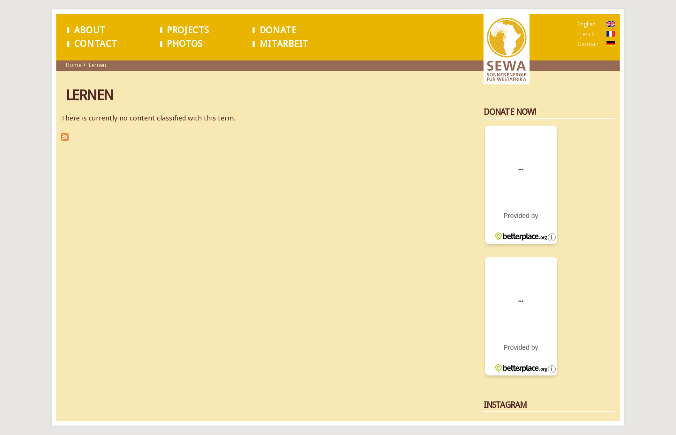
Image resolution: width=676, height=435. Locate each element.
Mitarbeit (284, 43)
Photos (185, 43)
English (586, 24)
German (588, 44)
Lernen (97, 65)
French (586, 34)
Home (73, 65)
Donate (278, 30)
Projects (188, 30)
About (90, 30)
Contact (95, 43)
